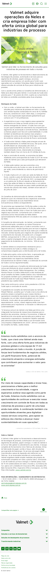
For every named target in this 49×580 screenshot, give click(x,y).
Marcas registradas (6, 569)
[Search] (41, 4)
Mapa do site (5, 562)
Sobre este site (5, 564)
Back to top (43, 517)
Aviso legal (4, 567)
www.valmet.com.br (23, 476)
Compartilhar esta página (10, 517)
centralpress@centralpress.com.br (14, 490)
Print (4, 504)
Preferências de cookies (8, 574)
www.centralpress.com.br (10, 492)
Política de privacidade (8, 572)
